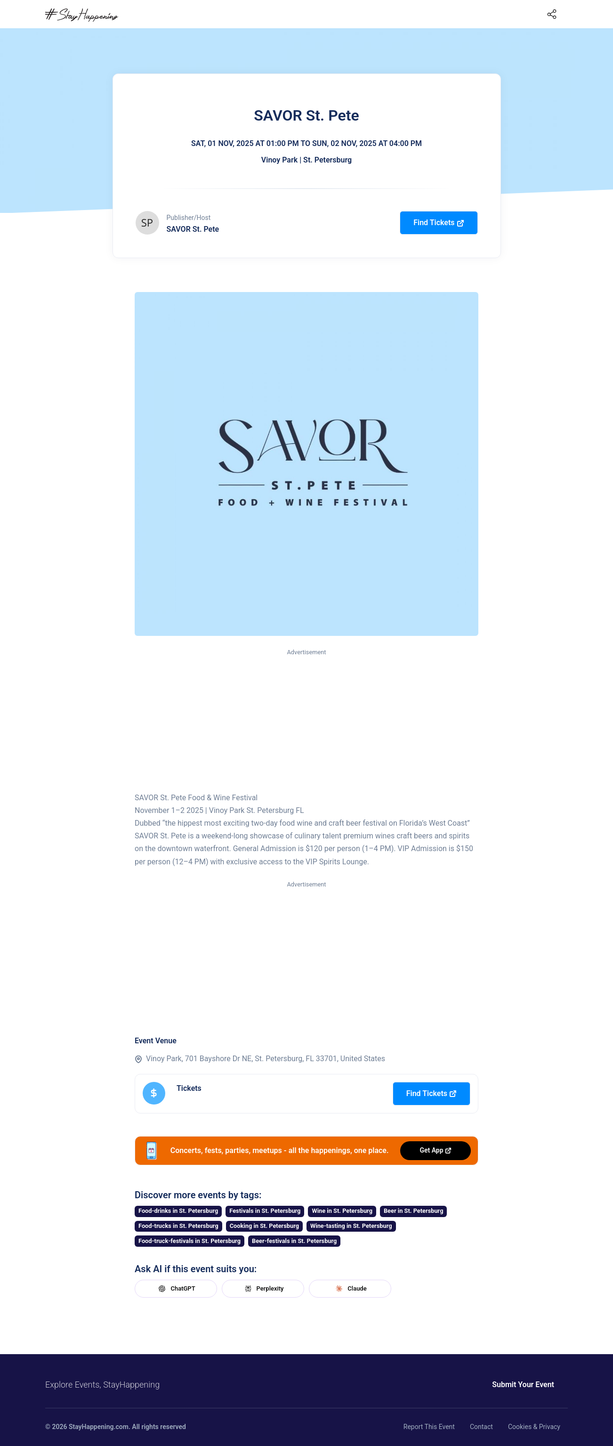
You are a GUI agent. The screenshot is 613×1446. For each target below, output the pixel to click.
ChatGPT (175, 1288)
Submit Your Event (523, 1384)
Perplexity (263, 1288)
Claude (349, 1288)
